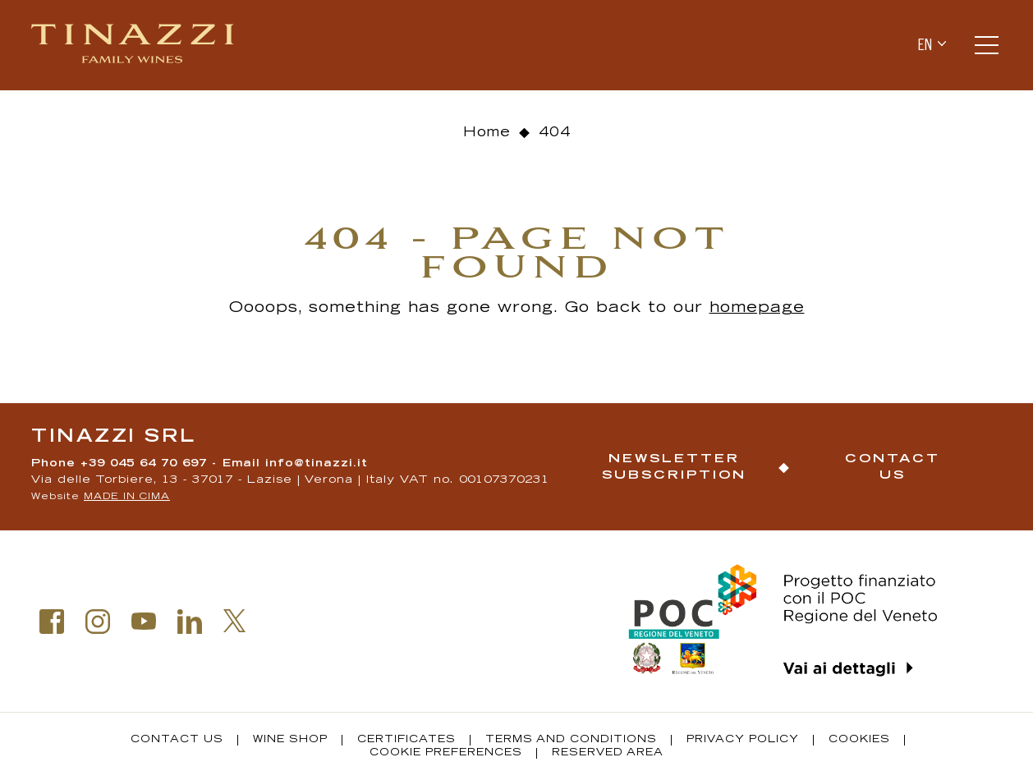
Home (487, 133)
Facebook (51, 621)
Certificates (406, 740)
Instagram (97, 621)
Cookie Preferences (446, 753)
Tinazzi (134, 45)
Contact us (892, 467)
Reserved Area (607, 753)
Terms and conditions (571, 740)
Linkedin (189, 621)
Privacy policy (742, 740)
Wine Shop (290, 740)
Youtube (143, 621)
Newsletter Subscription (674, 467)
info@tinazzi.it (316, 464)
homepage (757, 308)
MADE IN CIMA (127, 497)
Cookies (859, 740)
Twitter (234, 620)
